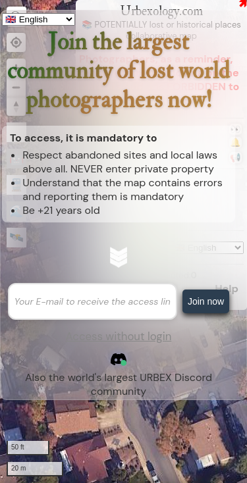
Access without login (119, 336)
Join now (206, 301)
